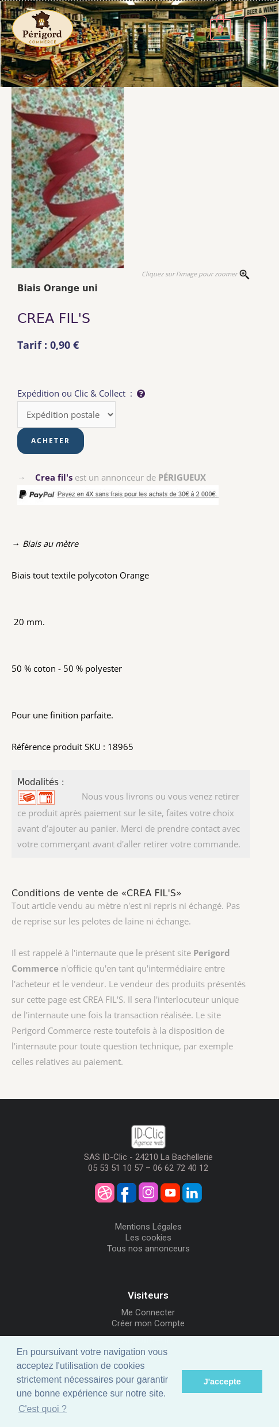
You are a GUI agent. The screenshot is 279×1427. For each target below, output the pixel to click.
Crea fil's (53, 477)
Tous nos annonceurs (148, 1248)
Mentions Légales (148, 1226)
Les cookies (148, 1237)
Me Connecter (148, 1312)
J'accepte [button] (222, 1381)
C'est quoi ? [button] (42, 1409)
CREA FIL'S (53, 318)
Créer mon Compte (148, 1323)
